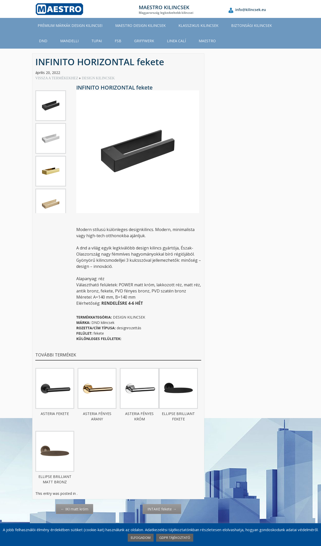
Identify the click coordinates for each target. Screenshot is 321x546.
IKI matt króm (74, 509)
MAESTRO (207, 40)
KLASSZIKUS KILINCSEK (198, 25)
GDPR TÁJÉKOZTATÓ (174, 537)
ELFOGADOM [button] (141, 537)
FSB (118, 40)
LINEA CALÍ (176, 40)
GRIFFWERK (144, 40)
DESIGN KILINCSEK (98, 78)
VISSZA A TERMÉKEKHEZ (57, 78)
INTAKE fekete (161, 509)
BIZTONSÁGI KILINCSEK (251, 25)
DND (43, 40)
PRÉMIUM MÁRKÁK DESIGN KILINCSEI (70, 25)
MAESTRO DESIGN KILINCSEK (140, 25)
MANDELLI (69, 40)
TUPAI (96, 40)
